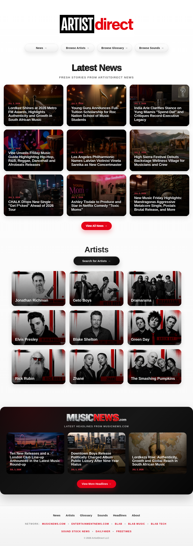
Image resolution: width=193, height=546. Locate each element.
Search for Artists (96, 261)
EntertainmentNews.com (90, 524)
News (41, 47)
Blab (118, 524)
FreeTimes (124, 531)
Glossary (86, 515)
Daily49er (103, 531)
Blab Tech (158, 524)
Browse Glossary (114, 47)
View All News (96, 225)
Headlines (119, 515)
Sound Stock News (75, 531)
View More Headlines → (96, 483)
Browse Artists (77, 47)
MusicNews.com (54, 524)
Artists (70, 515)
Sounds (102, 515)
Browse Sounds (151, 47)
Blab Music (136, 524)
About (136, 515)
